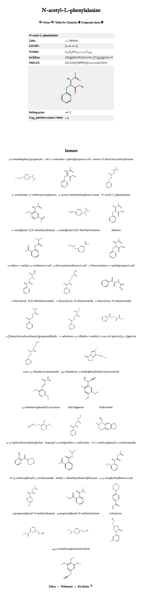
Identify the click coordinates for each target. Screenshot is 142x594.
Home (46, 22)
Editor (52, 586)
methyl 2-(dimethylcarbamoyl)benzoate (77, 478)
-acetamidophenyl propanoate (26, 159)
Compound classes (90, 22)
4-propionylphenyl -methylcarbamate (78, 513)
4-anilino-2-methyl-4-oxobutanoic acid (29, 265)
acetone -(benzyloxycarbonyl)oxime (112, 159)
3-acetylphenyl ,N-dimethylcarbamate (78, 230)
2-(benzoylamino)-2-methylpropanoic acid (111, 265)
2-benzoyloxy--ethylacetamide (113, 301)
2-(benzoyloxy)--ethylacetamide (74, 301)
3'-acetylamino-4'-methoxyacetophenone (34, 195)
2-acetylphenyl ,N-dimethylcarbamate (33, 230)
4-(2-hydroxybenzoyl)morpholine (24, 442)
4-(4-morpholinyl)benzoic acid (116, 478)
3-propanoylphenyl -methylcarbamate (33, 513)
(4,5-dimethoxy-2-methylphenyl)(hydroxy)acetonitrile (90, 371)
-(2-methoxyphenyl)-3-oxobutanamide (113, 442)
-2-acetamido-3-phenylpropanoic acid (67, 159)
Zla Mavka (83, 586)
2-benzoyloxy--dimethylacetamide (32, 301)
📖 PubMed (71, 40)
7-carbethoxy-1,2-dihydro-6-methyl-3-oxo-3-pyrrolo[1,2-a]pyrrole (97, 336)
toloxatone (115, 513)
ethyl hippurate (76, 407)
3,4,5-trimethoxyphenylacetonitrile (71, 549)
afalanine (116, 230)
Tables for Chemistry (66, 22)
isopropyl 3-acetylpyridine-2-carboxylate (67, 442)
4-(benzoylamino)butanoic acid (70, 265)
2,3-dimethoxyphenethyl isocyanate (41, 407)
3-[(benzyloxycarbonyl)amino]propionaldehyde (31, 336)
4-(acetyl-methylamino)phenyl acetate (78, 195)
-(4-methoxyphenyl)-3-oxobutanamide (32, 478)
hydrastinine (106, 407)
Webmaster (67, 586)
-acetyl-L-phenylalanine (115, 195)
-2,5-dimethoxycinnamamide (41, 371)
